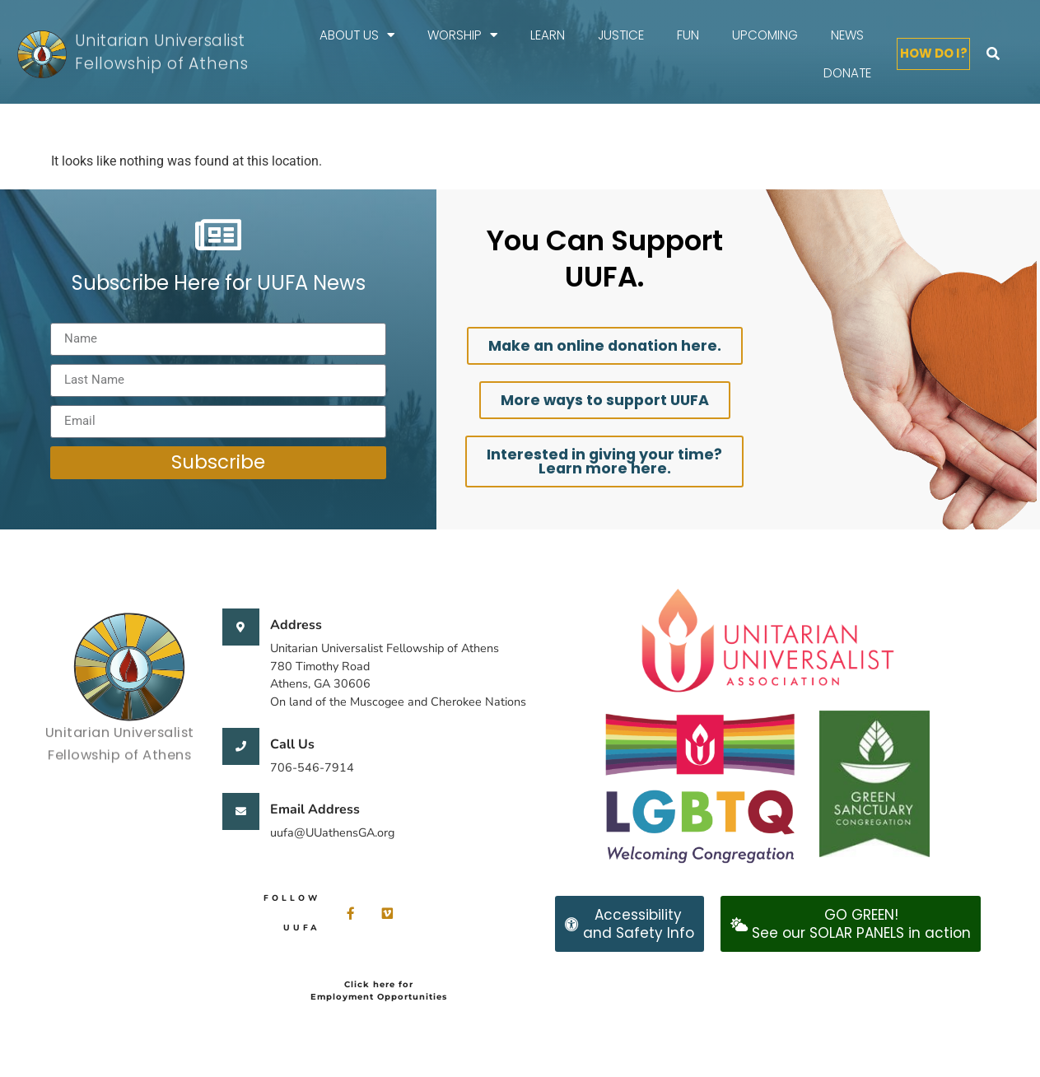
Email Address (315, 809)
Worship (462, 35)
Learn (547, 35)
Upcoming (765, 35)
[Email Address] (240, 811)
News (847, 35)
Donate (847, 73)
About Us (356, 35)
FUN (688, 35)
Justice (621, 35)
